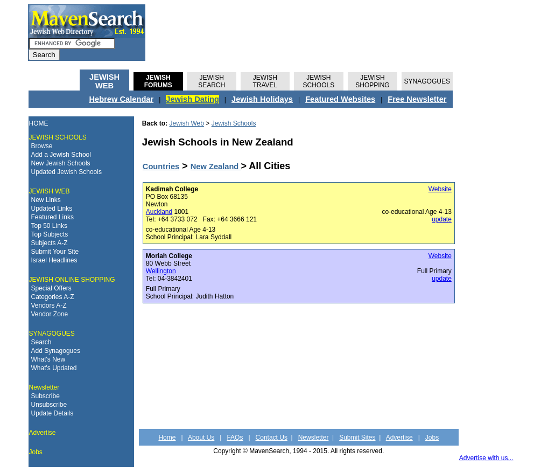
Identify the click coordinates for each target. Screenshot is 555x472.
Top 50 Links (49, 226)
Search (41, 342)
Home (166, 437)
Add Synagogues (55, 351)
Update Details (52, 413)
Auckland (159, 212)
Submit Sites (357, 437)
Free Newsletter (417, 99)
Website (440, 189)
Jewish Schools (234, 123)
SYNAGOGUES (427, 81)
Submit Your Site (55, 251)
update (442, 219)
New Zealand (216, 166)
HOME (38, 123)
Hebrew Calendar (121, 99)
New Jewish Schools (60, 163)
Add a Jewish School (61, 154)
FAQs (235, 437)
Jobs (36, 452)
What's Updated (54, 368)
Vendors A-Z (49, 305)
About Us (201, 437)
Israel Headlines (54, 260)
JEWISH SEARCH (211, 81)
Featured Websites (340, 99)
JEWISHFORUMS (158, 81)
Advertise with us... (486, 458)
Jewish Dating (192, 99)
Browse (42, 146)
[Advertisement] (494, 88)
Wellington (161, 271)
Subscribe (45, 396)
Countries (161, 166)
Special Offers (51, 288)
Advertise (42, 432)
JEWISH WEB (104, 81)
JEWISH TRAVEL (264, 81)
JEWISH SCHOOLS (319, 81)
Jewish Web (187, 123)
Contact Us (271, 437)
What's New (48, 359)
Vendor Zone (49, 314)
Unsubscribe (49, 404)
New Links (46, 200)
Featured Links (52, 217)
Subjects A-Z (49, 243)
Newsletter (44, 387)
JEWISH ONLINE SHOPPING (72, 279)
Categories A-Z (52, 297)
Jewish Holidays (262, 99)
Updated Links (52, 208)
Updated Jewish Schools (66, 172)
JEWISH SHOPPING (372, 81)
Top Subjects (49, 234)
